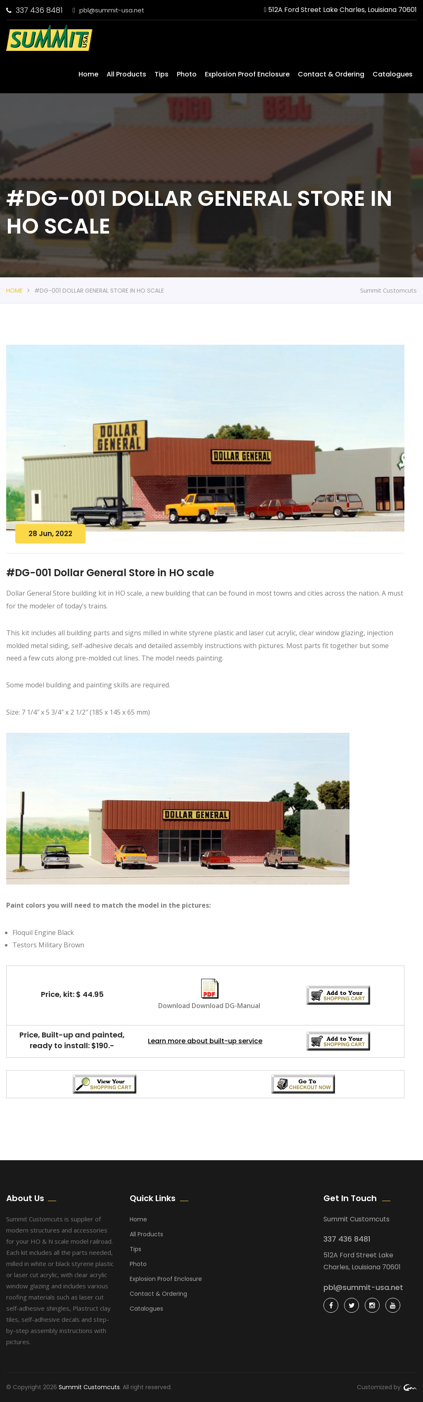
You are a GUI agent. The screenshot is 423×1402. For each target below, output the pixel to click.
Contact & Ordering (331, 74)
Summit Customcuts (89, 1387)
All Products (126, 74)
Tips (161, 74)
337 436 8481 (34, 10)
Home (88, 74)
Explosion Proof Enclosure (247, 74)
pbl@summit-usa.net (108, 10)
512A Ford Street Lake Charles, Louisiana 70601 (340, 9)
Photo (187, 74)
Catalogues (393, 74)
